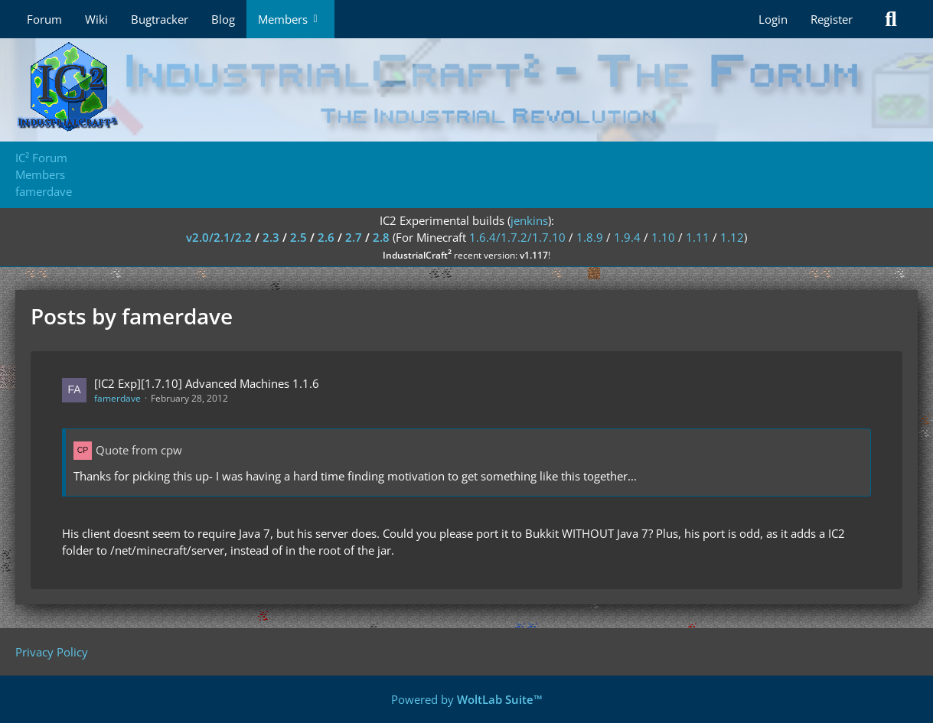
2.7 (353, 237)
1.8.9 (589, 237)
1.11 (698, 237)
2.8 (381, 237)
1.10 (663, 237)
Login (773, 19)
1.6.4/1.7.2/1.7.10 (517, 237)
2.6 (326, 237)
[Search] (891, 19)
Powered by (467, 699)
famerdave (117, 398)
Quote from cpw (139, 450)
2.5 (298, 237)
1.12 (732, 237)
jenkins (529, 220)
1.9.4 (627, 237)
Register (832, 19)
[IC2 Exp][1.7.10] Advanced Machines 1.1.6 (206, 383)
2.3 (271, 237)
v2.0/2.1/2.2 (219, 237)
